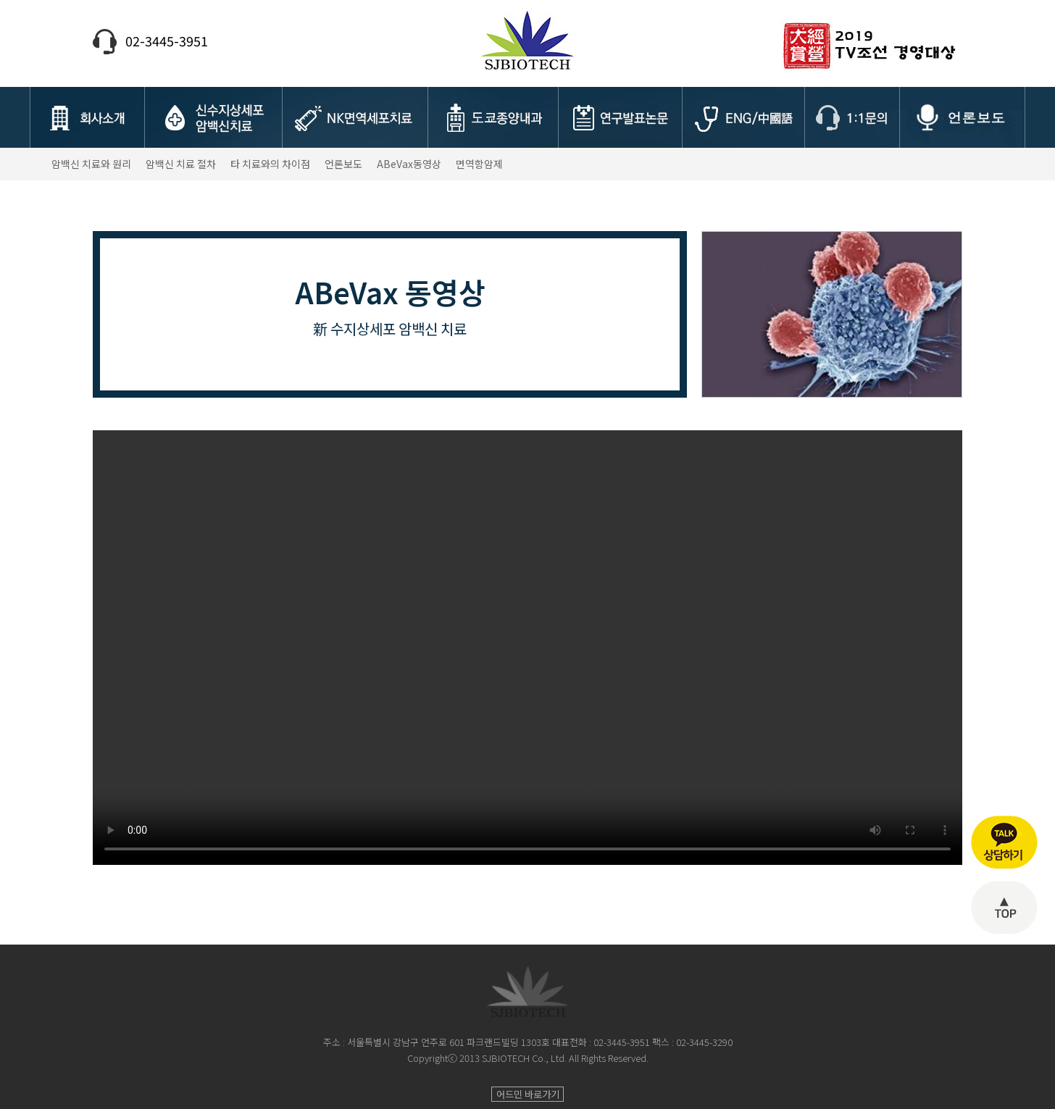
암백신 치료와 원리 (91, 163)
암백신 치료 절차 (181, 163)
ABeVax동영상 (409, 163)
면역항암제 (479, 163)
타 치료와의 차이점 (270, 163)
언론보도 (343, 163)
